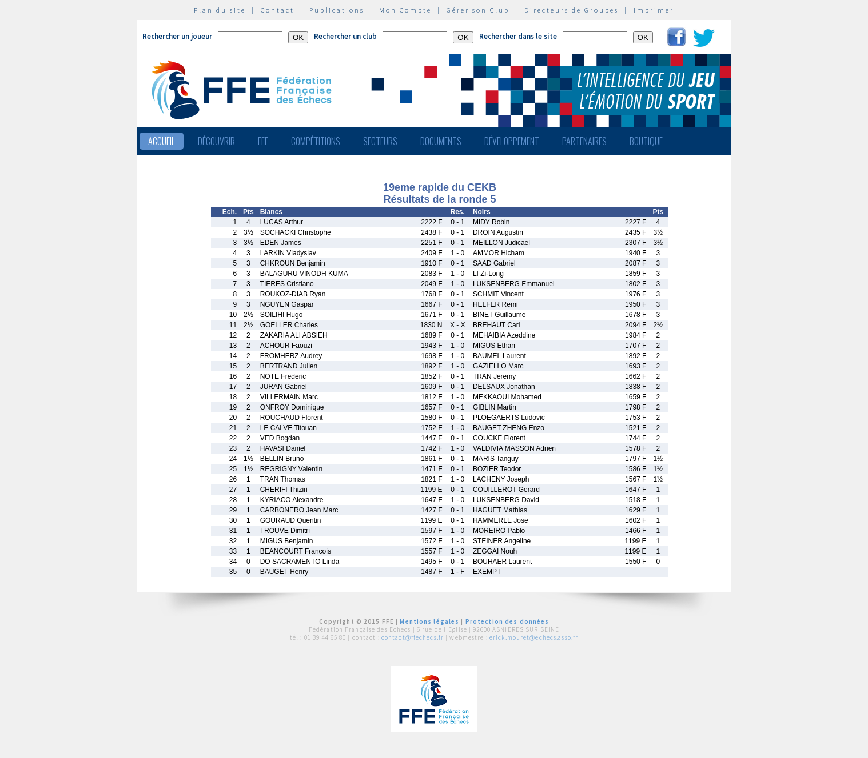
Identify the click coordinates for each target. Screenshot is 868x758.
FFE (263, 141)
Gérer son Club (478, 10)
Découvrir (216, 141)
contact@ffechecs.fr (412, 637)
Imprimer (654, 10)
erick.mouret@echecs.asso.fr (533, 637)
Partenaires (584, 141)
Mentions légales (429, 621)
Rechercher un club (345, 36)
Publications (336, 10)
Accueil (161, 141)
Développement (511, 141)
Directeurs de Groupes (571, 10)
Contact (277, 10)
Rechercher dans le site (518, 36)
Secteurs (380, 141)
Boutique (646, 141)
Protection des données (507, 621)
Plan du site (220, 10)
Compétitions (315, 141)
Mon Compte (405, 10)
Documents (440, 141)
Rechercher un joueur (177, 36)
